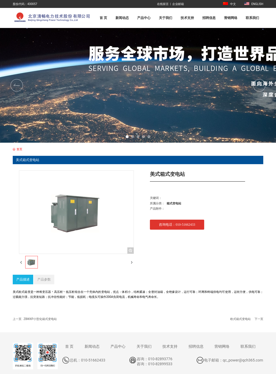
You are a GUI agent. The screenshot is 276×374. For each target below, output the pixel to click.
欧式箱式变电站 (240, 319)
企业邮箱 (178, 4)
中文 (233, 4)
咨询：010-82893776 (154, 359)
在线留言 (163, 4)
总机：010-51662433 (87, 360)
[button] (127, 136)
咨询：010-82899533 (154, 364)
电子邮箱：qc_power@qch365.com (233, 360)
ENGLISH (257, 4)
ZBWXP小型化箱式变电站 (40, 319)
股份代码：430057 (25, 4)
